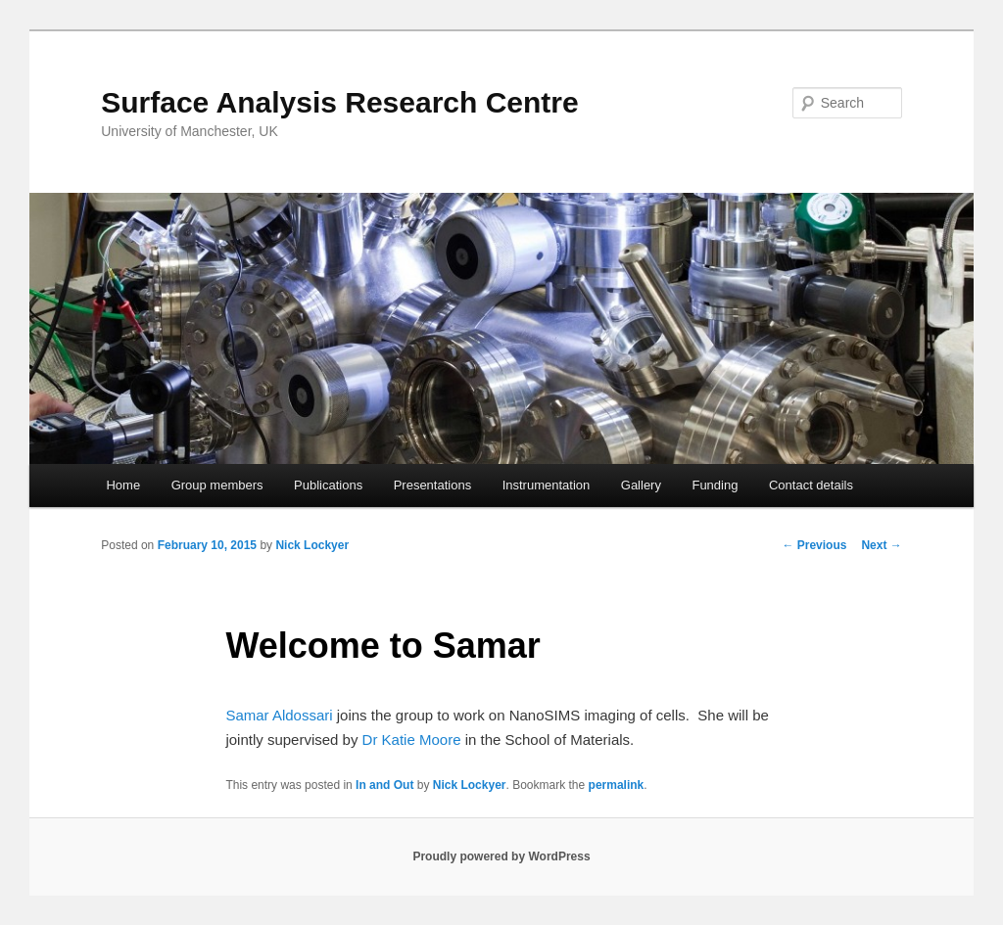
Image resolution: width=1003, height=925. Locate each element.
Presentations (433, 485)
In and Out (384, 785)
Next (881, 545)
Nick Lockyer (312, 545)
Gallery (641, 485)
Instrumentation (546, 485)
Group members (217, 485)
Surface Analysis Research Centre (339, 102)
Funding (715, 485)
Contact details (811, 485)
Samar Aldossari (278, 715)
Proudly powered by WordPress (501, 856)
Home (123, 485)
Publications (328, 485)
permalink (617, 785)
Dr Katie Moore (411, 739)
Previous (814, 545)
